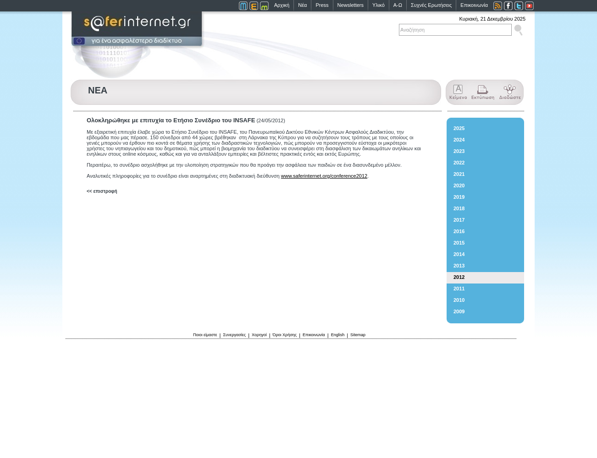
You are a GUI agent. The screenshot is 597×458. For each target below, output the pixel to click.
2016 (458, 231)
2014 (458, 254)
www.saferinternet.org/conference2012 (324, 176)
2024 (458, 139)
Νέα (302, 5)
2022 (458, 162)
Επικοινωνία (474, 5)
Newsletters (350, 5)
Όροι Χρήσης (285, 335)
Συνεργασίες (234, 335)
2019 (458, 197)
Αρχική (281, 5)
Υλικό (378, 5)
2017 (458, 220)
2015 (458, 242)
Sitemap (357, 335)
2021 (458, 174)
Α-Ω (397, 5)
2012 (458, 277)
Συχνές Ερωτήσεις (431, 5)
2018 (458, 208)
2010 (458, 300)
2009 (458, 311)
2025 (458, 128)
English (338, 335)
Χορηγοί (259, 335)
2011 (458, 288)
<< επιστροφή (102, 191)
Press (321, 5)
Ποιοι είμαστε (205, 335)
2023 (458, 151)
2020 (458, 185)
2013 (458, 265)
